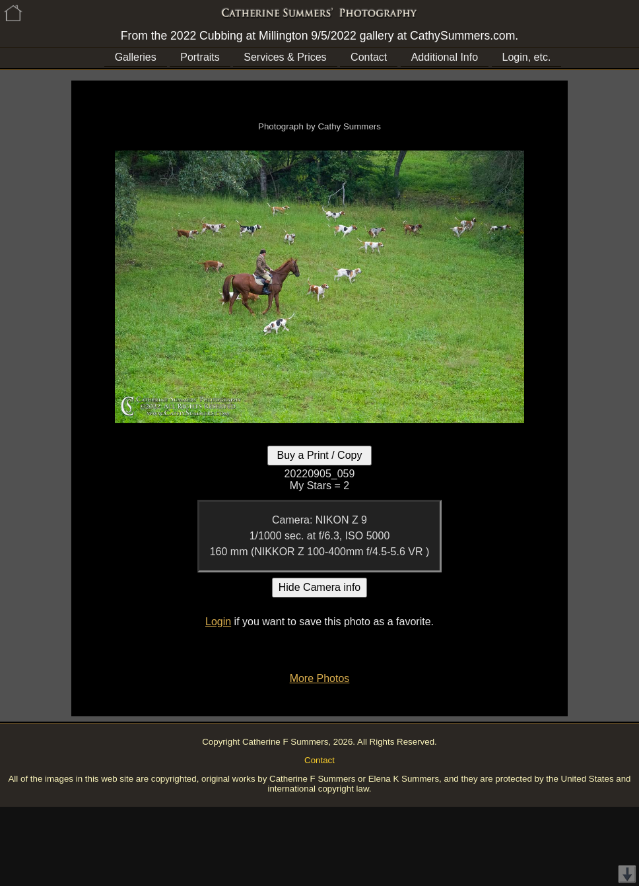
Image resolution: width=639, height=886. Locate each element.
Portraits (200, 57)
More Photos (320, 678)
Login (218, 621)
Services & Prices (285, 57)
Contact (369, 57)
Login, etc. (526, 57)
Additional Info (444, 57)
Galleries (135, 57)
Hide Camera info (320, 587)
